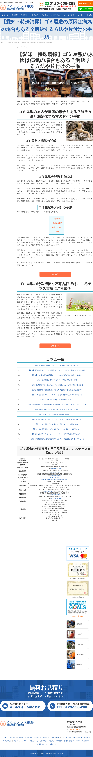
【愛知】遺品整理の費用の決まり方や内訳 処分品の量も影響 (56, 380)
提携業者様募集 (69, 741)
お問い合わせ (55, 346)
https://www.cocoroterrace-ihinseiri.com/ (54, 479)
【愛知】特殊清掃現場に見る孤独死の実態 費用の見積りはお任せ (56, 409)
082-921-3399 (49, 491)
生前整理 (24, 15)
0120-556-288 (56, 472)
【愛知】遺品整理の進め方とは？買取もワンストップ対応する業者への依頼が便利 (57, 370)
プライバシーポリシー (21, 741)
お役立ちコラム (42, 744)
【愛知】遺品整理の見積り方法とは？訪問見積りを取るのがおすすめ (56, 365)
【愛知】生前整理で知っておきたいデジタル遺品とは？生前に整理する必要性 (56, 385)
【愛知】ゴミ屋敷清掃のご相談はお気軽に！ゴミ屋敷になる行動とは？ (56, 429)
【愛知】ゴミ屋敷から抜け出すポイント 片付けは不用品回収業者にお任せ (56, 434)
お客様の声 (34, 15)
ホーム (4, 15)
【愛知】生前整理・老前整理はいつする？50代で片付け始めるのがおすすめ (56, 390)
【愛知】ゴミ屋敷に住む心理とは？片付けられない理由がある (56, 424)
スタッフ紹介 (7, 741)
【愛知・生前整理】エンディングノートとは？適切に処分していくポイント (56, 395)
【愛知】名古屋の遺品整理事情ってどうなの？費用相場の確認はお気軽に (57, 375)
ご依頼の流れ (55, 15)
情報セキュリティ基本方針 (38, 741)
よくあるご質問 (68, 15)
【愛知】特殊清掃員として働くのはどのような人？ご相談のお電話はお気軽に (56, 419)
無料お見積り (77, 737)
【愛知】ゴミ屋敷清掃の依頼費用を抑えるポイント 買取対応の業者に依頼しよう (56, 439)
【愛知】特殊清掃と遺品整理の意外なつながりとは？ (56, 414)
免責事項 (51, 741)
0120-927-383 (56, 495)
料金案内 (45, 15)
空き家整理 (28, 737)
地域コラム (52, 744)
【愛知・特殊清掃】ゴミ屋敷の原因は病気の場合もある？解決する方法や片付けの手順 (56, 404)
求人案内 (59, 741)
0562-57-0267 (56, 468)
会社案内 (80, 15)
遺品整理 (15, 15)
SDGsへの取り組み (77, 615)
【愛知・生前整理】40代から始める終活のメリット (56, 399)
